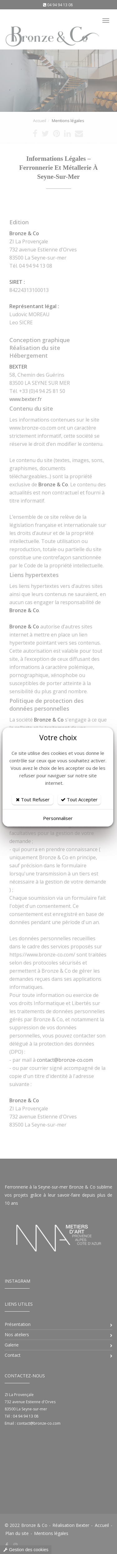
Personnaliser (58, 818)
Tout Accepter (79, 799)
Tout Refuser (33, 799)
